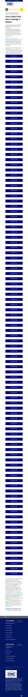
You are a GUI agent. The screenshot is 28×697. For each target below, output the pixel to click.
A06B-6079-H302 (14, 180)
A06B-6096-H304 (14, 558)
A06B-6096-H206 (14, 511)
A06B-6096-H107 (14, 454)
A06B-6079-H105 (14, 87)
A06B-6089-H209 (14, 325)
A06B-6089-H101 (14, 252)
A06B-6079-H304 (14, 190)
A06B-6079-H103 (14, 76)
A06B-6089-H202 (14, 289)
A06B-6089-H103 (14, 263)
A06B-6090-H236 (14, 403)
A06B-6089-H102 (14, 258)
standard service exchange (14, 603)
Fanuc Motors (9, 628)
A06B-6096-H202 (14, 491)
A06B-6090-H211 (14, 371)
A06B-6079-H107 (14, 97)
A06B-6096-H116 (14, 465)
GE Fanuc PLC (9, 637)
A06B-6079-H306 (14, 201)
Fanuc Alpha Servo (10, 623)
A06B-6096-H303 (14, 553)
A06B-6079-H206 (14, 149)
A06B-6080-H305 (14, 237)
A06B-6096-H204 (14, 501)
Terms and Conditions (10, 656)
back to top (19, 620)
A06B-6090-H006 (14, 356)
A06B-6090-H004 (14, 351)
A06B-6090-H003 (14, 346)
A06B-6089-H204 (14, 299)
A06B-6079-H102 (14, 71)
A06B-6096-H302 (14, 547)
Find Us (7, 649)
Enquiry (20, 610)
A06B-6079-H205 (14, 144)
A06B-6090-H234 (14, 397)
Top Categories (10, 621)
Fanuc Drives (9, 625)
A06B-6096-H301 (14, 542)
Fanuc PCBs (8, 635)
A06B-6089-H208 (14, 320)
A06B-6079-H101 (14, 66)
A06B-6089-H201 (14, 284)
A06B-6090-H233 (14, 392)
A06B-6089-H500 (14, 335)
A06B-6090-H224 (14, 387)
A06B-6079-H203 (14, 133)
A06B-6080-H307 (14, 247)
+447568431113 (8, 610)
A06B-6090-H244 (14, 408)
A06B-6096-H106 (14, 449)
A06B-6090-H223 (14, 382)
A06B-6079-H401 (14, 211)
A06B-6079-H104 (14, 82)
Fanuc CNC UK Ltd (19, 681)
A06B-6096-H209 (14, 527)
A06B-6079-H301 (14, 175)
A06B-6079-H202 (14, 128)
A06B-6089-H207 (14, 315)
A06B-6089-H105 (14, 273)
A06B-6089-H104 (14, 268)
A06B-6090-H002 (14, 340)
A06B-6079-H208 (14, 159)
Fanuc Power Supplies (11, 639)
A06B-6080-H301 (14, 216)
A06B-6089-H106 (14, 278)
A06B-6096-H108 (14, 459)
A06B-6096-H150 (14, 480)
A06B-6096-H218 (14, 532)
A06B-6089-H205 (14, 304)
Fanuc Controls (9, 632)
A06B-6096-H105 (14, 444)
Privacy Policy (9, 651)
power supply (15, 582)
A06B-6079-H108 (14, 102)
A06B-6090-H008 (14, 361)
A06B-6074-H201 (14, 61)
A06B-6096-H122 (14, 475)
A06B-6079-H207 (14, 154)
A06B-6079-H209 (14, 164)
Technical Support (10, 658)
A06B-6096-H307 (14, 573)
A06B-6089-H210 (14, 330)
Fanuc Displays (9, 630)
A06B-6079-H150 (14, 118)
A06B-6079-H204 (14, 139)
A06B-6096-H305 (14, 563)
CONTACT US (10, 0)
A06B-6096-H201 (14, 485)
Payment (8, 653)
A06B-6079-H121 (14, 108)
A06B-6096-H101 (14, 423)
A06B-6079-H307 (14, 206)
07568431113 (17, 0)
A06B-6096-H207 (14, 516)
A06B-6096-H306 (14, 568)
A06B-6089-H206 (14, 309)
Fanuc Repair (10, 660)
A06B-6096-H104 (14, 439)
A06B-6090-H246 (14, 413)
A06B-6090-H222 (14, 377)
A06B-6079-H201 (14, 123)
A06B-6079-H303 (14, 185)
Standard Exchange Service (12, 38)
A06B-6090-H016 (14, 366)
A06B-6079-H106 (14, 92)
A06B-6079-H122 (14, 113)
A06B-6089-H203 (14, 294)
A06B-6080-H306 (14, 242)
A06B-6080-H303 (14, 227)
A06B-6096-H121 (14, 470)
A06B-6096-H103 (14, 434)
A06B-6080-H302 (14, 221)
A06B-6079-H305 (14, 196)
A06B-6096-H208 (14, 522)
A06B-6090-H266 (14, 418)
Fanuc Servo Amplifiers (15, 592)
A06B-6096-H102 (14, 428)
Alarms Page (9, 606)
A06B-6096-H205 (14, 506)
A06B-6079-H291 (14, 170)
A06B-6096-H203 (14, 496)
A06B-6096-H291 (14, 537)
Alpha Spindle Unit (14, 56)
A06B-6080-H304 (14, 232)
